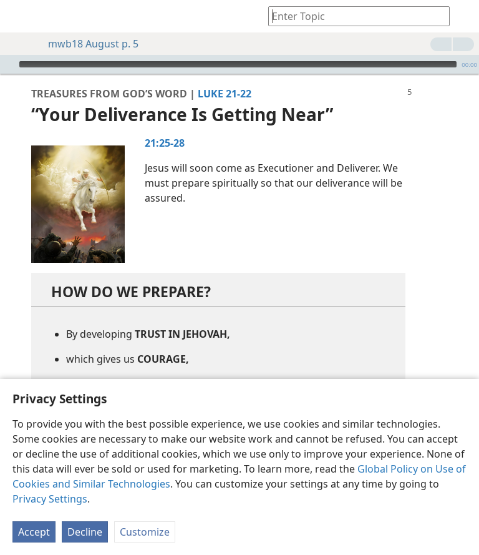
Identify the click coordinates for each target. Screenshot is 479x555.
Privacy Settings (49, 499)
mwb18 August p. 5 (87, 44)
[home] (18, 16)
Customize (145, 532)
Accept (34, 532)
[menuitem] (18, 16)
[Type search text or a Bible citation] (353, 16)
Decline (84, 532)
